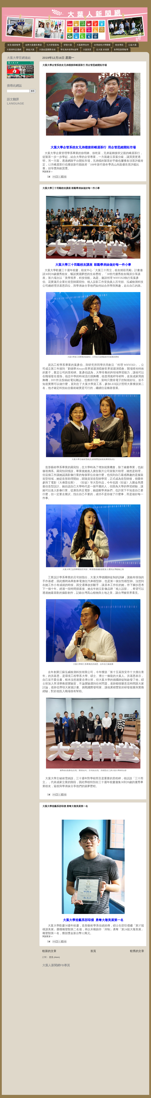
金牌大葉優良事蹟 (33, 45)
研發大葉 (68, 45)
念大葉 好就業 (102, 49)
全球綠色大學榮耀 (102, 45)
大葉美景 (87, 49)
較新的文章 (49, 951)
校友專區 (119, 45)
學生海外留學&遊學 (69, 49)
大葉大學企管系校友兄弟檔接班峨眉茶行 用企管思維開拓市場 (74, 65)
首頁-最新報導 (13, 45)
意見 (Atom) (54, 957)
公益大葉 (132, 45)
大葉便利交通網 (14, 49)
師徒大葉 (30, 49)
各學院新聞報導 (121, 49)
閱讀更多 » (47, 171)
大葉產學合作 (83, 45)
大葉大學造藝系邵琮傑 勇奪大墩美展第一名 (65, 806)
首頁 (93, 951)
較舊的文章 (137, 951)
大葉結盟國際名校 (47, 49)
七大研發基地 (52, 45)
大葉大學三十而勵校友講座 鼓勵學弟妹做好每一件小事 (71, 188)
